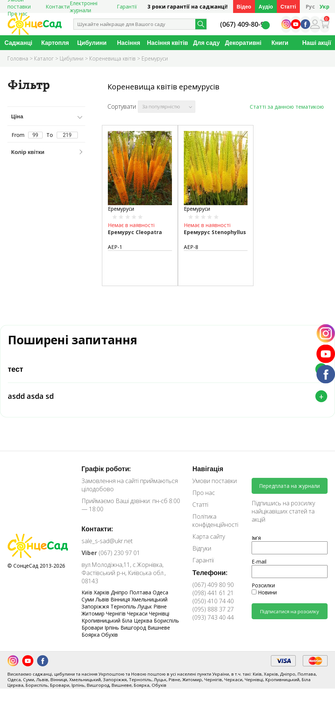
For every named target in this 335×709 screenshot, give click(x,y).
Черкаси (138, 613)
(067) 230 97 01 (111, 553)
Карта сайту (208, 536)
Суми (89, 599)
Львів (103, 599)
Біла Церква (138, 620)
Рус (310, 6)
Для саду (206, 43)
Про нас (203, 493)
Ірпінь (112, 627)
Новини (264, 592)
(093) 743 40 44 (213, 617)
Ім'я (256, 537)
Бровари (93, 627)
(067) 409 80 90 (213, 585)
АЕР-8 (191, 246)
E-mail (259, 561)
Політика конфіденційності (215, 520)
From (27, 134)
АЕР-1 (115, 246)
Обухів (109, 634)
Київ (88, 592)
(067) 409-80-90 (244, 24)
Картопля (55, 43)
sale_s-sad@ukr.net (107, 541)
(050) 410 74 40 (213, 601)
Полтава (141, 592)
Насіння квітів (167, 43)
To (62, 134)
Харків (102, 592)
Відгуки (201, 548)
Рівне (160, 606)
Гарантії (127, 6)
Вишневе (158, 627)
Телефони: (210, 572)
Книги (279, 43)
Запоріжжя (96, 606)
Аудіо (266, 6)
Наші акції (316, 43)
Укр (324, 6)
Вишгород (133, 627)
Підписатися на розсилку (289, 611)
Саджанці (18, 43)
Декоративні (243, 43)
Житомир (94, 613)
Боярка (91, 634)
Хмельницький (150, 599)
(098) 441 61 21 (213, 593)
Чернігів (116, 613)
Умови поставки (214, 481)
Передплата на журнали (289, 485)
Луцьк (145, 606)
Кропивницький (102, 620)
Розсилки (263, 585)
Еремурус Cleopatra (135, 232)
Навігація (207, 468)
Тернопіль (123, 606)
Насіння (128, 43)
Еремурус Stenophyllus (215, 232)
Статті (288, 6)
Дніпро (120, 592)
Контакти (58, 6)
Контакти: (97, 528)
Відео (244, 6)
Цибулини (91, 43)
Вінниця (121, 599)
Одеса (160, 592)
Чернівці (159, 613)
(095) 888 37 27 (213, 609)
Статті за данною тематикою (287, 106)
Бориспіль (166, 620)
